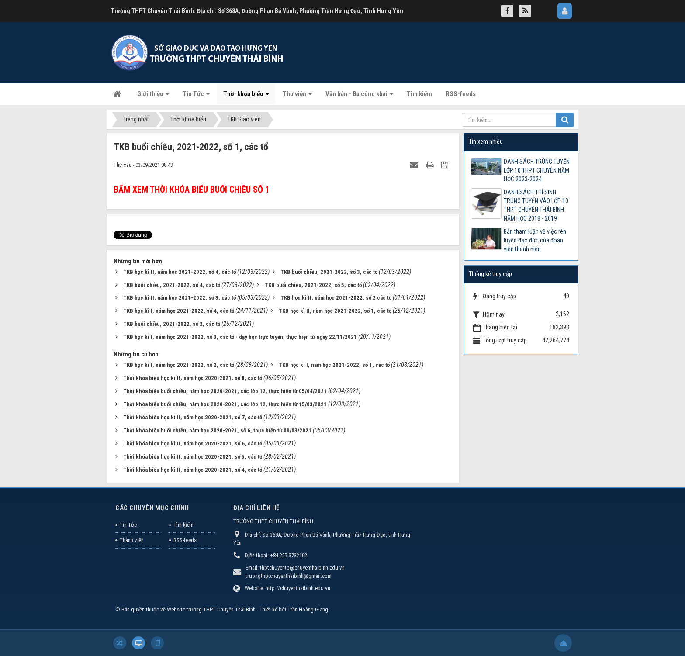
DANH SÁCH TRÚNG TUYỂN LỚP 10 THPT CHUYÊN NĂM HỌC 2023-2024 (537, 170)
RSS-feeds (185, 540)
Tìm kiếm (183, 524)
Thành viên (132, 540)
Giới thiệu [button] (153, 96)
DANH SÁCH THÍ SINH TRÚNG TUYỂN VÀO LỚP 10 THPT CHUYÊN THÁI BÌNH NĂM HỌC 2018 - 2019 (536, 205)
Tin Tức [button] (196, 96)
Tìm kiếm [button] (419, 94)
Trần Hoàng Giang (307, 609)
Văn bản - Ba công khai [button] (359, 96)
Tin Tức (128, 524)
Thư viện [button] (297, 96)
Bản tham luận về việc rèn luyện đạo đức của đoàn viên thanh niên (535, 240)
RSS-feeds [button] (461, 94)
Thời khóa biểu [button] (246, 96)
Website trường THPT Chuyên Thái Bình (211, 609)
